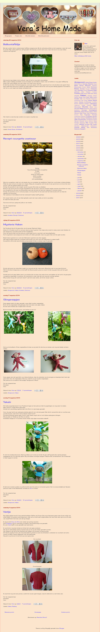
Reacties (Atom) (42, 617)
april (78, 184)
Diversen (90, 90)
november (80, 154)
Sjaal (75, 119)
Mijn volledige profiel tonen (82, 56)
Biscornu (88, 85)
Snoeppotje (90, 119)
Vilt (91, 124)
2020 (78, 137)
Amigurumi (11, 290)
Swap (95, 121)
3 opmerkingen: (28, 127)
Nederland (76, 110)
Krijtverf (81, 103)
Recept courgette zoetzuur (19, 138)
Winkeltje (76, 127)
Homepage (38, 612)
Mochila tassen (30, 36)
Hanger (95, 95)
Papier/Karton (85, 111)
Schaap (83, 118)
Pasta (95, 111)
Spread (76, 121)
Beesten (90, 84)
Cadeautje (94, 88)
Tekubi (7, 402)
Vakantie (81, 124)
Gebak (85, 93)
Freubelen (77, 93)
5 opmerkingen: (28, 212)
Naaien (82, 108)
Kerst (95, 100)
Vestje (7, 511)
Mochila (85, 107)
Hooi (84, 97)
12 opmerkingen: (28, 500)
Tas (87, 122)
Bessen (82, 85)
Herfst (76, 97)
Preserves (83, 116)
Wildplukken (94, 125)
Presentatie (77, 116)
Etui (83, 92)
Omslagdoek (93, 110)
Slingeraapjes (11, 299)
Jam (81, 98)
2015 (78, 148)
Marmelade (77, 107)
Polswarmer (93, 113)
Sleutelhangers (82, 119)
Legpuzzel (77, 105)
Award (76, 84)
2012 (78, 195)
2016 (78, 145)
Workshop (94, 127)
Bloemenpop (77, 87)
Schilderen (19, 129)
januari (79, 190)
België (95, 84)
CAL (75, 90)
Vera (86, 43)
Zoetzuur (21, 215)
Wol (88, 127)
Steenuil (81, 121)
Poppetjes (87, 114)
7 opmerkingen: (26, 604)
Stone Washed (89, 121)
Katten (90, 100)
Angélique (9, 523)
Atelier (95, 82)
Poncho (76, 114)
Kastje (85, 100)
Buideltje (82, 88)
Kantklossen (77, 100)
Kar (82, 100)
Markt (95, 105)
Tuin (95, 122)
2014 (78, 150)
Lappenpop (93, 103)
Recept (15, 215)
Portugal (94, 114)
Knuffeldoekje (87, 102)
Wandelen (76, 125)
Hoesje (80, 97)
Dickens (85, 90)
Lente (83, 105)
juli (78, 177)
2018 (78, 141)
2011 (78, 197)
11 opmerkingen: (27, 390)
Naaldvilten (86, 108)
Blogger (61, 628)
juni (78, 179)
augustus (80, 160)
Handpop (90, 95)
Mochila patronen (43, 36)
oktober (80, 156)
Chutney (80, 90)
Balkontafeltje (11, 44)
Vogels (95, 124)
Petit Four (83, 113)
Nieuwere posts (9, 612)
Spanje (95, 119)
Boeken (84, 87)
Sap (75, 118)
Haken (17, 290)
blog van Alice (15, 522)
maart (79, 186)
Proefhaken (89, 116)
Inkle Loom (93, 97)
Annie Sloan (11, 129)
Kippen (76, 102)
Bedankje (85, 84)
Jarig (84, 98)
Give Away (94, 93)
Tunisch (76, 124)
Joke (9, 525)
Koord (76, 103)
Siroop (94, 118)
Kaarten (88, 98)
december (80, 152)
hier (31, 488)
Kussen (87, 103)
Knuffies (94, 102)
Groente (76, 95)
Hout (87, 97)
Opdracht (77, 111)
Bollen (88, 87)
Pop (81, 114)
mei (78, 182)
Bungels (88, 88)
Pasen (91, 111)
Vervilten (87, 124)
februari (79, 188)
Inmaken (10, 215)
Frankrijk (94, 92)
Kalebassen (94, 98)
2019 (78, 139)
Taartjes (76, 122)
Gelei (89, 93)
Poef (88, 113)
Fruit (82, 93)
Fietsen (88, 92)
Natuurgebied (93, 108)
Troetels (91, 122)
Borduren (94, 87)
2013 (78, 193)
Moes (91, 107)
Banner (80, 84)
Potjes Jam (18, 36)
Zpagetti (82, 129)
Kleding (14, 606)
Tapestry (82, 122)
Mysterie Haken (12, 224)
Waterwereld (84, 126)
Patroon (76, 113)
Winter (83, 127)
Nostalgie (84, 110)
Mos (95, 107)
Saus (78, 118)
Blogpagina (8, 36)
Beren (76, 85)
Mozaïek (76, 108)
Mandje (89, 105)
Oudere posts (65, 612)
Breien (76, 88)
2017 (78, 143)
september (80, 158)
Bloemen (94, 85)
